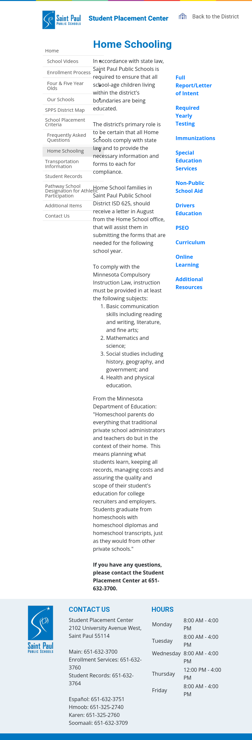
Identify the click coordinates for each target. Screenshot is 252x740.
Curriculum (190, 242)
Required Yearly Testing (187, 115)
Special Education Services (189, 160)
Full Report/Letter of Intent (194, 85)
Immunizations (195, 138)
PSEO (182, 227)
